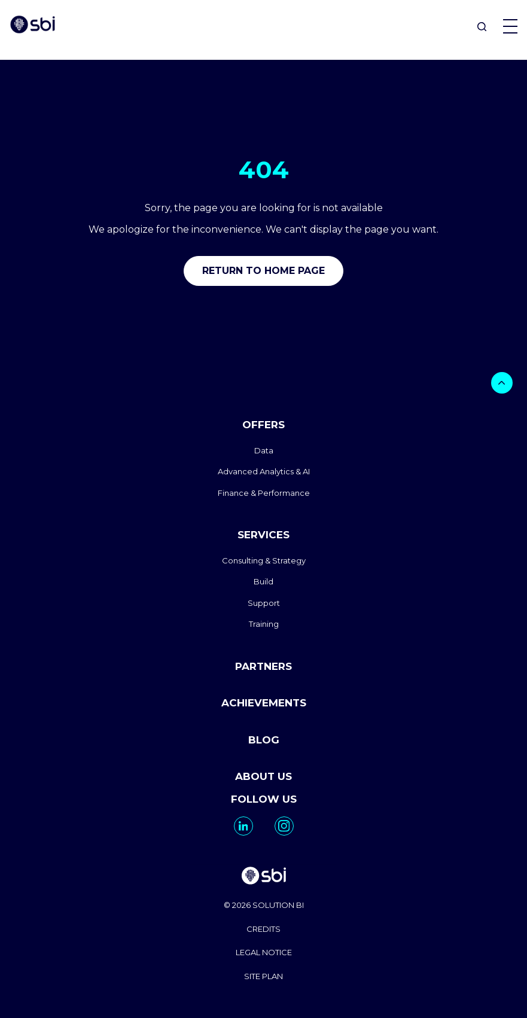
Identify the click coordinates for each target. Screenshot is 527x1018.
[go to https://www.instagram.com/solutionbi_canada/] (284, 826)
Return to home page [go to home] (263, 270)
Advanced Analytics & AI (264, 471)
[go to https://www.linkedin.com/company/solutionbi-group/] (243, 826)
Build (263, 581)
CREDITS (263, 929)
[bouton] (502, 383)
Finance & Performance (264, 493)
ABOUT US (263, 776)
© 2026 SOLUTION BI (264, 905)
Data (263, 450)
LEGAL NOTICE (264, 952)
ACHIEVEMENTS (263, 703)
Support (264, 603)
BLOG (263, 740)
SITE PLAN (263, 976)
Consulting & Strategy (264, 560)
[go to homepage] (263, 877)
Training (264, 624)
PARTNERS (263, 666)
